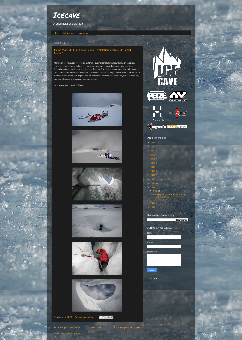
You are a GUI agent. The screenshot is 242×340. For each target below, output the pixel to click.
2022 (153, 155)
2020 (153, 163)
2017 (153, 175)
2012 (153, 207)
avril (155, 191)
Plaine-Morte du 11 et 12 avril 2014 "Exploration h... (168, 195)
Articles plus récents (67, 327)
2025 (153, 142)
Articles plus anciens (127, 327)
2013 (153, 203)
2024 (153, 146)
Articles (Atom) (73, 333)
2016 (153, 179)
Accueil (97, 327)
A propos (83, 33)
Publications (68, 33)
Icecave (66, 15)
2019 (153, 167)
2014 (153, 187)
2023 (153, 151)
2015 (153, 183)
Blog (56, 33)
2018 (153, 171)
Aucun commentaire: (85, 317)
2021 (153, 159)
